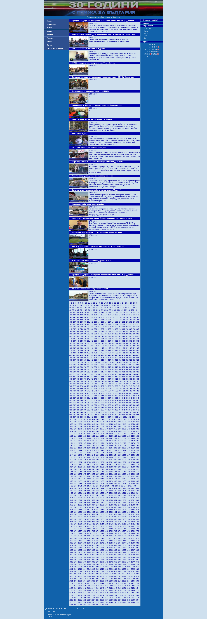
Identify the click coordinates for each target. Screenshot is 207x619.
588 (78, 369)
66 (97, 308)
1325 (76, 467)
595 (103, 369)
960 (120, 412)
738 (113, 386)
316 (106, 336)
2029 (80, 571)
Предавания (51, 24)
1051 (138, 424)
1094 (116, 431)
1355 (138, 469)
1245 (76, 455)
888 (78, 405)
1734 (120, 526)
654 (99, 377)
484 (135, 355)
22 (118, 303)
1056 (89, 426)
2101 (116, 581)
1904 (93, 552)
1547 (71, 500)
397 (110, 346)
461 (124, 353)
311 (89, 336)
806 (71, 396)
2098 (102, 581)
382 (127, 343)
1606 (120, 507)
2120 (129, 583)
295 (103, 334)
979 (117, 415)
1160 (124, 441)
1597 (80, 507)
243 (131, 327)
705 (137, 381)
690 (85, 381)
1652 (111, 514)
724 (135, 384)
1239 (120, 453)
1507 (107, 493)
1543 (124, 498)
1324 (71, 467)
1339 (138, 467)
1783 (124, 533)
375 (103, 343)
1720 (129, 524)
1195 (138, 445)
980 (120, 415)
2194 (102, 595)
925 (137, 407)
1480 (129, 488)
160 (120, 317)
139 (117, 315)
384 (135, 343)
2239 (89, 602)
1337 (129, 467)
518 (113, 360)
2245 (116, 602)
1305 (129, 462)
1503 (89, 493)
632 (92, 374)
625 (137, 372)
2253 (80, 605)
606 (71, 372)
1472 (93, 488)
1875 (107, 548)
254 (99, 329)
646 (71, 377)
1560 (129, 500)
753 (96, 388)
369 (82, 343)
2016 (93, 569)
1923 (107, 555)
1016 (124, 419)
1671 (124, 517)
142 (127, 315)
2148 (111, 588)
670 (85, 379)
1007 (85, 419)
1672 (129, 517)
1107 (102, 434)
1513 (133, 493)
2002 (102, 567)
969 (82, 415)
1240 (124, 453)
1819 (71, 541)
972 (92, 415)
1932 (76, 557)
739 (117, 386)
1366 (116, 472)
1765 (116, 531)
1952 (93, 560)
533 (96, 362)
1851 (71, 545)
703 (131, 381)
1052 (71, 426)
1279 (85, 460)
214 (99, 324)
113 (96, 312)
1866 (138, 545)
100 (119, 310)
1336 (124, 467)
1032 (124, 422)
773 (96, 391)
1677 (80, 519)
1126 (116, 436)
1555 (107, 500)
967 (75, 415)
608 (78, 372)
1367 (120, 472)
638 (113, 374)
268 (78, 331)
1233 (93, 453)
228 (78, 327)
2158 (85, 590)
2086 (120, 579)
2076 (76, 579)
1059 (102, 426)
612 (92, 372)
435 (103, 350)
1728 (93, 526)
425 (137, 348)
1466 (135, 486)
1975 (124, 562)
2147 (107, 588)
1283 (102, 460)
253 (96, 329)
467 (75, 355)
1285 (111, 460)
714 (99, 384)
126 (71, 315)
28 (134, 303)
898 (113, 405)
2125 (80, 586)
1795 (107, 536)
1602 (102, 507)
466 (71, 355)
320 (120, 336)
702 (127, 381)
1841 (98, 543)
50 (123, 305)
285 (137, 331)
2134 (120, 586)
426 (71, 350)
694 (99, 381)
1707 (71, 524)
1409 (93, 479)
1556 (111, 500)
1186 (98, 445)
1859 (107, 545)
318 (113, 336)
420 (120, 348)
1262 (80, 457)
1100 (71, 434)
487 (75, 358)
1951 (89, 560)
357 (110, 341)
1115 (138, 434)
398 (113, 346)
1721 (133, 524)
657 (110, 377)
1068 (71, 429)
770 (85, 391)
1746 (102, 529)
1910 (120, 552)
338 (113, 339)
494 (99, 358)
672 (92, 379)
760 (120, 388)
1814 (120, 538)
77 (126, 308)
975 (103, 415)
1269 (111, 457)
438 (113, 350)
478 (113, 355)
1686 (120, 519)
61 (84, 308)
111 (89, 312)
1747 (107, 529)
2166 (120, 590)
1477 (116, 488)
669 (82, 379)
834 (99, 398)
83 (73, 310)
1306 (133, 462)
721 (124, 384)
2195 (107, 595)
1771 (71, 533)
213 (96, 324)
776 (106, 391)
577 (110, 367)
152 (92, 317)
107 (75, 312)
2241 (98, 602)
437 (110, 350)
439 (117, 350)
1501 (80, 493)
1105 (93, 434)
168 (78, 320)
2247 (124, 602)
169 (82, 320)
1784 (129, 533)
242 (127, 327)
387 (75, 346)
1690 (138, 519)
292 (92, 334)
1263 (85, 457)
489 (82, 358)
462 (127, 353)
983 (131, 415)
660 (120, 377)
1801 (133, 536)
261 (124, 329)
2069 (116, 576)
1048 (124, 424)
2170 (138, 590)
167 (75, 320)
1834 (138, 541)
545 (137, 362)
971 (89, 415)
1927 (124, 555)
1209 (129, 448)
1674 (138, 517)
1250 (98, 455)
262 (127, 329)
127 (75, 315)
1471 (89, 488)
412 (92, 348)
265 (137, 329)
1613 (80, 510)
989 (82, 417)
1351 (120, 469)
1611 (71, 510)
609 (82, 372)
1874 (102, 548)
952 (92, 412)
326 (71, 339)
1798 (120, 536)
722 (127, 384)
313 (96, 336)
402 (127, 346)
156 (106, 317)
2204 (76, 598)
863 (131, 400)
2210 (102, 598)
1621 (116, 510)
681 (124, 379)
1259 (138, 455)
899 (117, 405)
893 (96, 405)
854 (99, 400)
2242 (102, 602)
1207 (120, 448)
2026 (138, 569)
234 (99, 327)
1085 (76, 431)
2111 (89, 583)
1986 (102, 564)
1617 (98, 510)
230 (85, 327)
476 (106, 355)
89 (89, 310)
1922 (102, 555)
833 (96, 398)
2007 (124, 567)
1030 (116, 422)
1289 (129, 460)
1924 (111, 555)
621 (124, 372)
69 (105, 308)
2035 (107, 571)
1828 (111, 541)
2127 (89, 586)
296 (106, 334)
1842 (102, 543)
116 (106, 312)
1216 (89, 450)
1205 (111, 448)
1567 (89, 503)
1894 (120, 550)
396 (106, 346)
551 (89, 365)
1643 (71, 514)
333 (96, 339)
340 (120, 339)
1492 (111, 491)
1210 (133, 448)
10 (86, 303)
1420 (71, 481)
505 (137, 358)
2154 (138, 588)
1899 (71, 552)
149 (82, 317)
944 (135, 410)
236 (106, 327)
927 (75, 410)
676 (106, 379)
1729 (98, 526)
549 (82, 365)
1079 (120, 429)
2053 (116, 574)
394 (99, 346)
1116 (71, 436)
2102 (120, 581)
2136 (129, 586)
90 (92, 310)
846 (71, 400)
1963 (71, 562)
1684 (111, 519)
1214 (80, 450)
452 (92, 353)
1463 (121, 486)
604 (135, 369)
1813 (116, 538)
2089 (133, 579)
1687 (124, 519)
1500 (76, 493)
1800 (129, 536)
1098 (133, 431)
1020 (71, 422)
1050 (133, 424)
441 (124, 350)
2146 (102, 588)
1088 (89, 431)
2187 (71, 595)
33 (78, 305)
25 (126, 303)
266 (71, 331)
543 (131, 362)
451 (89, 353)
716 (106, 384)
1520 (93, 495)
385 (137, 343)
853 (96, 400)
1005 (76, 419)
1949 (80, 560)
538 (113, 362)
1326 (80, 467)
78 (129, 308)
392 (92, 346)
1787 (71, 536)
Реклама (50, 38)
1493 (116, 491)
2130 (102, 586)
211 (89, 324)
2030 (85, 571)
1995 (71, 567)
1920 (93, 555)
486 (71, 358)
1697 (98, 522)
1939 (107, 557)
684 (135, 379)
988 (78, 417)
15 (99, 303)
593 (96, 369)
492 (92, 358)
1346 (98, 469)
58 (76, 308)
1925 (116, 555)
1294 (80, 462)
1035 (138, 422)
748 (78, 388)
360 (120, 341)
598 (113, 369)
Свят (145, 38)
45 (110, 305)
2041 (133, 571)
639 (117, 374)
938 (113, 410)
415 (103, 348)
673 (96, 379)
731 (89, 386)
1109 (111, 434)
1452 (71, 486)
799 (117, 393)
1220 (107, 450)
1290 (133, 460)
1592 (129, 505)
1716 (111, 524)
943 (131, 410)
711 (89, 384)
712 (92, 384)
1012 (107, 419)
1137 (93, 438)
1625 (133, 510)
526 (71, 362)
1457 (93, 486)
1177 (129, 443)
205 (137, 322)
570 (85, 367)
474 (99, 355)
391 (89, 346)
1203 (102, 448)
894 (99, 405)
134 (99, 315)
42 (102, 305)
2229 (116, 600)
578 (113, 367)
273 (96, 331)
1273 (129, 457)
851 (89, 400)
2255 (89, 605)
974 (99, 415)
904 (135, 405)
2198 (120, 595)
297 (110, 334)
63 (89, 308)
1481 (133, 488)
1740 (76, 529)
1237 (111, 453)
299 (117, 334)
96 (107, 310)
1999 (89, 567)
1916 (76, 555)
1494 (120, 491)
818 (113, 396)
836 (106, 398)
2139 (71, 588)
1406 (80, 479)
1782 (120, 533)
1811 (107, 538)
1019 (138, 419)
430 (85, 350)
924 (135, 407)
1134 (80, 438)
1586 (102, 505)
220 (120, 324)
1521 (98, 495)
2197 (116, 595)
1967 (89, 562)
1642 (138, 512)
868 (78, 403)
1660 (76, 517)
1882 (138, 548)
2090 (138, 579)
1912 (129, 552)
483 (131, 355)
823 (131, 396)
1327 (85, 467)
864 (135, 400)
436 (106, 350)
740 (120, 386)
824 (135, 396)
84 (76, 310)
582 (127, 367)
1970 (102, 562)
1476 (111, 488)
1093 (111, 431)
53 (131, 305)
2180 (111, 593)
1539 (107, 498)
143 (131, 315)
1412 (107, 479)
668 (78, 379)
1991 (124, 564)
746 (71, 388)
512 (92, 360)
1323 (138, 465)
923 (131, 407)
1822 (85, 541)
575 (103, 367)
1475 (107, 488)
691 (89, 381)
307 (75, 336)
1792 (93, 536)
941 (124, 410)
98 (113, 310)
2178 (102, 593)
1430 (116, 481)
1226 (133, 450)
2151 (124, 588)
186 (71, 322)
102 (126, 310)
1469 (80, 488)
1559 (124, 500)
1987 (107, 564)
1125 (111, 436)
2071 (124, 576)
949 (82, 412)
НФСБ (146, 33)
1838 (85, 543)
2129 (98, 586)
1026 (98, 422)
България (147, 29)
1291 (138, 460)
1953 (98, 560)
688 (78, 381)
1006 (80, 419)
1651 (107, 514)
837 (110, 398)
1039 (85, 424)
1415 (120, 479)
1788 (76, 536)
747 (75, 388)
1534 (85, 498)
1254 (116, 455)
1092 (107, 431)
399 (117, 346)
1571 (107, 503)
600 (120, 369)
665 (137, 377)
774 (99, 391)
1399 (120, 476)
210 (85, 324)
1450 (133, 484)
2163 (107, 590)
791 (89, 393)
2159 (89, 590)
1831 (124, 541)
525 (137, 360)
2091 (71, 581)
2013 (80, 569)
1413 (111, 479)
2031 (89, 571)
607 (75, 372)
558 (113, 365)
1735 (124, 526)
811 (89, 396)
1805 (80, 538)
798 (113, 393)
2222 (85, 600)
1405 (76, 479)
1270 (116, 457)
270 (85, 331)
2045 (80, 574)
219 (117, 324)
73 (115, 308)
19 (110, 303)
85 (78, 310)
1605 (116, 507)
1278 (80, 460)
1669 (116, 517)
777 (110, 391)
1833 (133, 541)
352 (92, 341)
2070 (120, 576)
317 (110, 336)
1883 (71, 550)
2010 (138, 567)
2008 (129, 567)
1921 (98, 555)
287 (75, 334)
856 (106, 400)
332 (92, 339)
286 (71, 334)
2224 (93, 600)
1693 (80, 522)
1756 (76, 531)
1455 (85, 486)
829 (82, 398)
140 (120, 315)
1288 (124, 460)
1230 (80, 453)
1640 (129, 512)
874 (99, 403)
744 (135, 386)
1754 (138, 529)
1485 (80, 491)
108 (78, 312)
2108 (76, 583)
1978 (138, 562)
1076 (107, 429)
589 (82, 369)
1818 (138, 538)
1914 (138, 552)
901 (124, 405)
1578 (138, 503)
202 (127, 322)
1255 (120, 455)
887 (75, 405)
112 (92, 312)
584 (135, 367)
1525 (116, 495)
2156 (76, 590)
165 (137, 317)
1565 (80, 503)
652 (92, 377)
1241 (129, 453)
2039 (124, 571)
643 (131, 374)
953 (96, 412)
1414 (116, 479)
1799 (124, 536)
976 (106, 415)
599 (117, 369)
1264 (89, 457)
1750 (120, 529)
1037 (76, 424)
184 (135, 320)
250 (85, 329)
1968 (93, 562)
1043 (102, 424)
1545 (133, 498)
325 (137, 336)
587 (75, 369)
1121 (93, 436)
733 (96, 386)
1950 (85, 560)
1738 (138, 526)
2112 (93, 583)
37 (89, 305)
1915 (71, 555)
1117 (76, 436)
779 (117, 391)
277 (110, 331)
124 (135, 312)
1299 (102, 462)
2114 (102, 583)
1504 (93, 493)
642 (127, 374)
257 (110, 329)
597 (110, 369)
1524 (111, 495)
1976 (129, 562)
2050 (102, 574)
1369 (129, 472)
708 (78, 384)
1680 (93, 519)
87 (84, 310)
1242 (133, 453)
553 (96, 365)
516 (106, 360)
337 (110, 339)
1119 (85, 436)
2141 (80, 588)
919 (117, 407)
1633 (98, 512)
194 (99, 322)
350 (85, 341)
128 (78, 315)
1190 (116, 445)
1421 (76, 481)
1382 (116, 474)
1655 (124, 514)
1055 (85, 426)
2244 (111, 602)
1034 (133, 422)
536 (106, 362)
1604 (111, 507)
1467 (71, 488)
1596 (76, 507)
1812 (111, 538)
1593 (133, 505)
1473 (98, 488)
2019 (107, 569)
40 (97, 305)
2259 (107, 605)
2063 (89, 576)
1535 (89, 498)
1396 (107, 476)
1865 (133, 545)
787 (75, 393)
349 (82, 341)
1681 (98, 519)
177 (110, 320)
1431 (120, 481)
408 (78, 348)
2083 (107, 579)
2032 (93, 571)
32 (76, 305)
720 (120, 384)
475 (103, 355)
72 (113, 308)
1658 (138, 514)
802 (127, 393)
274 (99, 331)
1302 (116, 462)
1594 (138, 505)
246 (71, 329)
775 (103, 391)
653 (96, 377)
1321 (129, 465)
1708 (76, 524)
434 (99, 350)
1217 (93, 450)
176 (106, 320)
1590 (120, 505)
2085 (116, 579)
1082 (133, 429)
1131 (138, 436)
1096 (124, 431)
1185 (93, 445)
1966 (85, 562)
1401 (129, 476)
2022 (120, 569)
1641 (133, 512)
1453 (76, 486)
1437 (76, 484)
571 (89, 367)
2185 (133, 593)
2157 (80, 590)
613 (96, 372)
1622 (120, 510)
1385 (129, 474)
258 (113, 329)
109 (82, 312)
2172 (76, 593)
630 (85, 374)
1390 (80, 476)
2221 (80, 600)
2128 (93, 586)
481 (124, 355)
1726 (85, 526)
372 (92, 343)
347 (75, 341)
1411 (102, 479)
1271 (120, 457)
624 (135, 372)
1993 (133, 564)
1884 (76, 550)
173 (96, 320)
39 (94, 305)
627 (75, 374)
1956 (111, 560)
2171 (71, 593)
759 (117, 388)
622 (127, 372)
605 (137, 369)
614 (99, 372)
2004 (111, 567)
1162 (133, 441)
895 (103, 405)
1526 (120, 495)
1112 (124, 434)
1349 (111, 469)
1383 (120, 474)
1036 (71, 424)
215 (103, 324)
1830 (120, 541)
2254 (85, 605)
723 (131, 384)
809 (82, 396)
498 (113, 358)
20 (113, 303)
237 (110, 327)
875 (103, 403)
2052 (111, 574)
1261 (76, 457)
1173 (111, 443)
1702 (120, 522)
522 (127, 360)
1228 (71, 453)
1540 (111, 498)
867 (75, 403)
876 (106, 403)
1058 (98, 426)
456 (106, 353)
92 (97, 310)
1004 (71, 419)
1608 (129, 507)
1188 (107, 445)
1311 (85, 465)
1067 (138, 426)
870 (85, 403)
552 (92, 365)
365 (137, 341)
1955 (107, 560)
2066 (102, 576)
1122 (98, 436)
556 (106, 365)
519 (117, 360)
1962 (138, 560)
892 (92, 405)
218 (113, 324)
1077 (111, 429)
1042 (98, 424)
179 (117, 320)
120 (120, 312)
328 (78, 339)
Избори (50, 41)
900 (120, 405)
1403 (138, 476)
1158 (116, 441)
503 (131, 358)
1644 (76, 514)
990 (85, 417)
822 (127, 396)
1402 (133, 476)
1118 (80, 436)
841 (124, 398)
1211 (138, 448)
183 (131, 320)
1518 (85, 495)
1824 (93, 541)
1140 (107, 438)
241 (124, 327)
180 (120, 320)
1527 (124, 495)
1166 (80, 443)
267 (75, 331)
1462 (117, 486)
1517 (80, 495)
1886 (85, 550)
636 (106, 374)
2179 (107, 593)
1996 (76, 567)
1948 (76, 560)
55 (136, 305)
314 (99, 336)
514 (99, 360)
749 (82, 388)
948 (78, 412)
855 (103, 400)
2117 (116, 583)
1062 (116, 426)
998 (113, 417)
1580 (76, 505)
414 (99, 348)
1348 (107, 469)
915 (103, 407)
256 (106, 329)
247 (75, 329)
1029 (111, 422)
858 (113, 400)
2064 (93, 576)
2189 (80, 595)
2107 (71, 583)
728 (78, 386)
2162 (102, 590)
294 (99, 334)
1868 (76, 548)
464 (135, 353)
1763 (107, 531)
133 (96, 315)
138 (113, 315)
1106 (98, 434)
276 (106, 331)
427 (75, 350)
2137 (133, 586)
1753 (133, 529)
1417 (129, 479)
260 (120, 329)
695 (103, 381)
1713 (98, 524)
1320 (124, 465)
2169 (133, 590)
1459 (102, 486)
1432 (124, 481)
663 (131, 377)
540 (120, 362)
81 (136, 308)
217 (110, 324)
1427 (102, 481)
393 (96, 346)
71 (110, 308)
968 (78, 415)
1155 (102, 441)
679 (117, 379)
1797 (116, 536)
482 (127, 355)
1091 (102, 431)
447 (75, 353)
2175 (89, 593)
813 (96, 396)
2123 (71, 586)
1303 (120, 462)
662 (127, 377)
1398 (116, 476)
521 (124, 360)
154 (99, 317)
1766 (120, 531)
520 (120, 360)
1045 (111, 424)
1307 (138, 462)
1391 (85, 476)
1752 (129, 529)
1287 (120, 460)
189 (82, 322)
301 (124, 334)
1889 (98, 550)
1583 (89, 505)
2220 (76, 600)
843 (131, 398)
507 (75, 360)
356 (106, 341)
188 (78, 322)
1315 (102, 465)
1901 (80, 552)
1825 (98, 541)
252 (92, 329)
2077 (80, 579)
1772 (76, 533)
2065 (98, 576)
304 (135, 334)
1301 (111, 462)
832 (92, 398)
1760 (93, 531)
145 (137, 315)
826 (71, 398)
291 (89, 334)
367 (75, 343)
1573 (116, 503)
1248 (89, 455)
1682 (102, 519)
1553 (98, 500)
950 (85, 412)
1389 (76, 476)
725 (137, 384)
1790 (85, 536)
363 (131, 341)
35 (84, 305)
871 (89, 403)
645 (137, 374)
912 (92, 407)
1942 (120, 557)
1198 (80, 448)
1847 (124, 543)
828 (78, 398)
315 (103, 336)
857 (110, 400)
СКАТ (146, 36)
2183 (124, 593)
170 (85, 320)
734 (99, 386)
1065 (129, 426)
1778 (102, 533)
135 (103, 315)
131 (89, 315)
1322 (133, 465)
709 (82, 384)
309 (82, 336)
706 (71, 384)
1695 (89, 522)
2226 (102, 600)
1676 (76, 519)
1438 (80, 484)
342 (127, 339)
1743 (89, 529)
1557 (116, 500)
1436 (71, 484)
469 (82, 355)
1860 (111, 545)
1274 (133, 457)
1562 (138, 500)
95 (105, 310)
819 (117, 396)
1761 (98, 531)
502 (127, 358)
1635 (107, 512)
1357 (76, 472)
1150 (80, 441)
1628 (76, 512)
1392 (89, 476)
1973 (116, 562)
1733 (116, 526)
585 (137, 367)
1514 (138, 493)
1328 (89, 467)
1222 (116, 450)
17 (105, 303)
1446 (116, 484)
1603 (107, 507)
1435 (138, 481)
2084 (111, 579)
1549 (80, 500)
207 (75, 324)
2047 (89, 574)
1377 (93, 474)
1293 (76, 462)
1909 (116, 552)
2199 (124, 595)
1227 (138, 450)
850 (85, 400)
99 (115, 310)
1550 (85, 500)
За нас (49, 45)
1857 (98, 545)
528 (78, 362)
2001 (98, 567)
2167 (124, 590)
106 (71, 312)
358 (113, 341)
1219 (102, 450)
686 (71, 381)
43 (105, 305)
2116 (111, 583)
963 (131, 412)
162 (127, 317)
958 (113, 412)
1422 (80, 481)
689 (82, 381)
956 (106, 412)
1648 (93, 514)
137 (110, 315)
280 (120, 331)
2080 (93, 579)
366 (71, 343)
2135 (124, 586)
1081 (129, 429)
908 (78, 407)
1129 (129, 436)
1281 (93, 460)
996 (106, 417)
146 (71, 317)
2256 (93, 605)
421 (124, 348)
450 (85, 353)
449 (82, 353)
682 (127, 379)
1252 (107, 455)
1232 (89, 453)
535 (103, 362)
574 (99, 367)
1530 (138, 495)
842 (127, 398)
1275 (138, 457)
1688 (129, 519)
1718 (120, 524)
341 (124, 339)
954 (99, 412)
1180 (71, 445)
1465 (130, 486)
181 (124, 320)
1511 (124, 493)
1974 (120, 562)
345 (137, 339)
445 (137, 350)
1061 (111, 426)
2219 (71, 600)
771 (89, 391)
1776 (93, 533)
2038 (120, 571)
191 (89, 322)
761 (124, 388)
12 (92, 303)
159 (117, 317)
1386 (133, 474)
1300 (107, 462)
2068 (111, 576)
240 (120, 327)
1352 (124, 469)
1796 (111, 536)
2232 (129, 600)
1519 (89, 495)
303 (131, 334)
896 (106, 405)
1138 (98, 438)
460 (120, 353)
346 (71, 341)
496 (106, 358)
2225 (98, 600)
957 (110, 412)
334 (99, 339)
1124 (107, 436)
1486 (85, 491)
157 (110, 317)
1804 (76, 538)
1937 (98, 557)
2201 (133, 595)
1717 (116, 524)
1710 (85, 524)
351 (89, 341)
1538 (102, 498)
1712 (93, 524)
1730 (102, 526)
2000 (93, 567)
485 (137, 355)
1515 (71, 495)
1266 (98, 457)
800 (120, 393)
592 (92, 369)
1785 (133, 533)
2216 (129, 598)
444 (135, 350)
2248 (129, 602)
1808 (93, 538)
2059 (71, 576)
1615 (89, 510)
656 (106, 377)
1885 (80, 550)
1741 (80, 529)
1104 (89, 434)
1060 (107, 426)
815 (103, 396)
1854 (85, 545)
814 (99, 396)
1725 (80, 526)
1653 (116, 514)
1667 (107, 517)
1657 (133, 514)
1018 (133, 419)
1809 (98, 538)
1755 (71, 531)
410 (85, 348)
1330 (98, 467)
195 (103, 322)
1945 (133, 557)
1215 (85, 450)
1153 (93, 441)
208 (78, 324)
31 (73, 305)
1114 (133, 434)
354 (99, 341)
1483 (71, 491)
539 (117, 362)
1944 (129, 557)
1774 (85, 533)
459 (117, 353)
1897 (133, 550)
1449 (129, 484)
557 (110, 365)
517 (110, 360)
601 (124, 369)
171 (89, 320)
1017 (129, 419)
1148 (71, 441)
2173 (80, 593)
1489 (98, 491)
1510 (120, 493)
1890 (102, 550)
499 (117, 358)
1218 (98, 450)
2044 (76, 574)
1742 (85, 529)
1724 (76, 526)
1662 (85, 517)
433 (96, 350)
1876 (111, 548)
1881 (133, 548)
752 (92, 388)
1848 (129, 543)
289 (82, 334)
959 (117, 412)
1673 (133, 517)
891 (89, 405)
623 (131, 372)
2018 (102, 569)
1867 (71, 548)
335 (103, 339)
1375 (85, 474)
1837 (80, 543)
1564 (76, 503)
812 (92, 396)
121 (124, 312)
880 (120, 403)
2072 (129, 576)
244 (135, 327)
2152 (129, 588)
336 (106, 339)
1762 (102, 531)
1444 (107, 484)
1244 (71, 455)
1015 (120, 419)
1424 (89, 481)
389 (82, 346)
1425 (93, 481)
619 (117, 372)
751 (89, 388)
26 (129, 303)
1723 (71, 526)
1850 (138, 543)
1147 (138, 438)
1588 (111, 505)
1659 (71, 517)
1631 (89, 512)
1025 (93, 422)
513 (96, 360)
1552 (93, 500)
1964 (76, 562)
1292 (71, 462)
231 (89, 327)
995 (103, 417)
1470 (85, 488)
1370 (133, 472)
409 (82, 348)
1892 (111, 550)
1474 (102, 488)
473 (96, 355)
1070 (80, 429)
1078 (116, 429)
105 (136, 310)
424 (135, 348)
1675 (71, 519)
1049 (129, 424)
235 (103, 327)
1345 (93, 469)
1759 (89, 531)
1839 (89, 543)
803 (131, 393)
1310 (80, 465)
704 (135, 381)
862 (127, 400)
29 (136, 303)
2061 (80, 576)
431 (89, 350)
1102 (80, 434)
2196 (111, 595)
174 (99, 320)
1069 (76, 429)
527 (75, 362)
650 (85, 377)
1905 (98, 552)
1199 (85, 448)
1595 (71, 507)
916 (106, 407)
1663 (89, 517)
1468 (76, 488)
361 (124, 341)
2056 (129, 574)
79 (131, 308)
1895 (124, 550)
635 (103, 374)
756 (106, 388)
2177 (98, 593)
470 (85, 355)
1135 (85, 438)
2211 (107, 598)
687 (75, 381)
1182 (80, 445)
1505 (98, 493)
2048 (93, 574)
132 (92, 315)
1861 (116, 545)
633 (96, 374)
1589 (116, 505)
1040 (89, 424)
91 (94, 310)
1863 (124, 545)
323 (131, 336)
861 (124, 400)
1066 (133, 426)
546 (71, 365)
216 (106, 324)
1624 (129, 510)
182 (127, 320)
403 (131, 346)
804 (135, 393)
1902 (85, 552)
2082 (102, 579)
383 (131, 343)
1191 (120, 445)
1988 (111, 564)
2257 (98, 605)
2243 (107, 602)
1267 (102, 457)
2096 (93, 581)
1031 (120, 422)
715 (103, 384)
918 (113, 407)
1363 (102, 472)
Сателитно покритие (55, 48)
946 (71, 412)
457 (110, 353)
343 (131, 339)
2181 (116, 593)
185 (137, 320)
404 (135, 346)
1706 (138, 522)
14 (97, 303)
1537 (98, 498)
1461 (112, 486)
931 (89, 410)
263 (131, 329)
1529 (133, 495)
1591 (124, 505)
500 (120, 358)
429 (82, 350)
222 (127, 324)
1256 (124, 455)
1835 (71, 543)
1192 (124, 445)
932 (92, 410)
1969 (98, 562)
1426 (98, 481)
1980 (76, 564)
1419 (138, 479)
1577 (133, 503)
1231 (85, 453)
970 (85, 415)
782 (127, 391)
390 (85, 346)
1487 (89, 491)
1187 (102, 445)
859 (117, 400)
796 (106, 393)
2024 (129, 569)
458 (113, 353)
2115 (107, 583)
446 (71, 353)
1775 (89, 533)
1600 (93, 507)
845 (137, 398)
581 (124, 367)
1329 (93, 467)
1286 (116, 460)
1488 (93, 491)
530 (85, 362)
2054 (120, 574)
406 (71, 348)
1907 (107, 552)
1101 (76, 434)
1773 (80, 533)
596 (106, 369)
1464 (126, 486)
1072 (89, 429)
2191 (89, 595)
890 (85, 405)
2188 (76, 595)
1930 (138, 555)
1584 (93, 505)
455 (103, 353)
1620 (111, 510)
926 (71, 410)
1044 (107, 424)
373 (96, 343)
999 (117, 417)
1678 (85, 519)
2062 (85, 576)
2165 (116, 590)
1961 (133, 560)
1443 (102, 484)
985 (137, 415)
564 (135, 365)
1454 (80, 486)
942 (127, 410)
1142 (116, 438)
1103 (85, 434)
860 (120, 400)
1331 (102, 467)
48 (118, 305)
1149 (76, 441)
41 (99, 305)
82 (70, 310)
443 (131, 350)
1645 (80, 514)
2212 (111, 598)
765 (137, 388)
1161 (129, 441)
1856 (93, 545)
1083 (138, 429)
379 (117, 343)
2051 (107, 574)
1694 (85, 522)
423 (131, 348)
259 (117, 329)
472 (92, 355)
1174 (116, 443)
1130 (133, 436)
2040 (129, 571)
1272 (124, 457)
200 (120, 322)
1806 (85, 538)
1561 (133, 500)
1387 (138, 474)
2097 (98, 581)
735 (103, 386)
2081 (98, 579)
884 (135, 403)
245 (137, 327)
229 (82, 327)
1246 (80, 455)
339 (117, 339)
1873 (98, 548)
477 (110, 355)
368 (78, 343)
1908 (111, 552)
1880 (129, 548)
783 (131, 391)
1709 (80, 524)
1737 (133, 526)
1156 (107, 441)
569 (82, 367)
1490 (102, 491)
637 (110, 374)
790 (85, 393)
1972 (111, 562)
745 (137, 386)
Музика (49, 31)
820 (120, 396)
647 (75, 377)
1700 (111, 522)
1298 (98, 462)
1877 (116, 548)
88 (86, 310)
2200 (129, 595)
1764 (111, 531)
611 (89, 372)
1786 (138, 533)
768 (78, 391)
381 (124, 343)
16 (102, 303)
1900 (76, 552)
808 (78, 396)
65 (94, 308)
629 (82, 374)
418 (113, 348)
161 (124, 317)
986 (71, 417)
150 (85, 317)
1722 (138, 524)
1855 (89, 545)
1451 (138, 484)
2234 (138, 600)
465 (137, 353)
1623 (124, 510)
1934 (85, 557)
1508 (111, 493)
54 (134, 305)
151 (89, 317)
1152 (89, 441)
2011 (71, 569)
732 (92, 386)
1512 (129, 493)
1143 (120, 438)
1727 (89, 526)
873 (96, 403)
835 (103, 398)
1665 (98, 517)
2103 (124, 581)
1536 (93, 498)
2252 (76, 605)
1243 (138, 453)
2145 (98, 588)
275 (103, 331)
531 (89, 362)
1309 (76, 465)
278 (113, 331)
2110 (85, 583)
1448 (124, 484)
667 (75, 379)
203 (131, 322)
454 (99, 353)
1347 (102, 469)
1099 (138, 431)
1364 (107, 472)
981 (124, 415)
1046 (116, 424)
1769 (133, 531)
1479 (124, 488)
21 (115, 303)
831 (89, 398)
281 (124, 331)
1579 (71, 505)
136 (106, 315)
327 (75, 339)
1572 (111, 503)
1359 (85, 472)
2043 (71, 574)
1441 (93, 484)
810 (85, 396)
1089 (93, 431)
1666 (102, 517)
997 (110, 417)
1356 (71, 472)
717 (110, 384)
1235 (102, 453)
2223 (89, 600)
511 (89, 360)
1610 (138, 507)
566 (71, 367)
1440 (89, 484)
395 (103, 346)
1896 (129, 550)
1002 (130, 417)
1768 (129, 531)
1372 (71, 474)
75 (121, 308)
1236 (107, 453)
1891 (107, 550)
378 (113, 343)
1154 (98, 441)
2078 (85, 579)
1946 (138, 557)
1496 (129, 491)
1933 (80, 557)
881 (124, 403)
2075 (71, 579)
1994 (138, 564)
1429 (111, 481)
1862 (120, 545)
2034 (102, 571)
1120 (89, 436)
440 (120, 350)
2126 (85, 586)
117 (110, 312)
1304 (124, 462)
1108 (107, 434)
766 (71, 391)
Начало (49, 21)
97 (110, 310)
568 (78, 367)
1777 (98, 533)
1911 (124, 552)
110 (85, 312)
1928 (129, 555)
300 (120, 334)
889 (82, 405)
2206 (85, 598)
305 (137, 334)
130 (85, 315)
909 (82, 407)
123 (131, 312)
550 (85, 365)
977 (110, 415)
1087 (85, 431)
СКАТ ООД (51, 612)
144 (135, 315)
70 (107, 308)
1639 (124, 512)
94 (102, 310)
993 (96, 417)
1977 (133, 562)
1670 (120, 517)
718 (113, 384)
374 (99, 343)
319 (117, 336)
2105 (133, 581)
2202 (138, 595)
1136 (89, 438)
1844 (111, 543)
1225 (129, 450)
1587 (107, 505)
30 (70, 305)
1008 (89, 419)
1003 (134, 417)
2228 (111, 600)
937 (110, 410)
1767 (124, 531)
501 (124, 358)
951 (89, 412)
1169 (93, 443)
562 (127, 365)
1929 (133, 555)
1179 (138, 443)
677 (110, 379)
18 (107, 303)
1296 (89, 462)
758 (113, 388)
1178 (133, 443)
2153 (133, 588)
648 (78, 377)
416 (106, 348)
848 (78, 400)
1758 (85, 531)
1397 (111, 476)
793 (96, 393)
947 (75, 412)
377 (110, 343)
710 (85, 384)
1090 (98, 431)
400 (120, 346)
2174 (85, 593)
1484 (76, 491)
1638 (120, 512)
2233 (133, 600)
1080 (124, 429)
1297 (93, 462)
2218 (138, 598)
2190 (85, 595)
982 (127, 415)
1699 (107, 522)
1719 (124, 524)
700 (120, 381)
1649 (98, 514)
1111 (120, 434)
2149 (116, 588)
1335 (120, 467)
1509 (116, 493)
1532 (76, 498)
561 (124, 365)
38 (92, 305)
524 (135, 360)
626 (71, 374)
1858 (102, 545)
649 (82, 377)
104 (133, 310)
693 (96, 381)
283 (131, 331)
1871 (89, 548)
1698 (102, 522)
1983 (89, 564)
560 (120, 365)
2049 (98, 574)
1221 (111, 450)
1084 (71, 431)
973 (96, 415)
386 (71, 346)
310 (85, 336)
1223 (120, 450)
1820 (76, 541)
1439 (85, 484)
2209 (98, 598)
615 (103, 372)
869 (82, 403)
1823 (89, 541)
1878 (120, 548)
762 (127, 388)
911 (89, 407)
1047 (120, 424)
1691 (71, 522)
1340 (71, 469)
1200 (89, 448)
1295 (85, 462)
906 (71, 407)
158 (113, 317)
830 (85, 398)
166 (71, 320)
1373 (76, 474)
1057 (93, 426)
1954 (102, 560)
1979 (71, 564)
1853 (80, 545)
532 (92, 362)
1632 (93, 512)
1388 (71, 476)
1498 (138, 491)
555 (103, 365)
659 (117, 377)
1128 (124, 436)
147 (75, 317)
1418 (133, 479)
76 (123, 308)
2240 (93, 602)
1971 (107, 562)
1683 (107, 519)
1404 (71, 479)
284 (135, 331)
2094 (85, 581)
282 (127, 331)
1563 (71, 503)
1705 (133, 522)
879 (117, 403)
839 (117, 398)
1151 (85, 441)
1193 (129, 445)
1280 (89, 460)
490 (85, 358)
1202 (98, 448)
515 (103, 360)
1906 (102, 552)
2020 (111, 569)
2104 (129, 581)
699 (117, 381)
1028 (107, 422)
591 (89, 369)
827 (75, 398)
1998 (85, 567)
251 (89, 329)
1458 (98, 486)
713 (96, 384)
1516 (76, 495)
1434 (133, 481)
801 (124, 393)
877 (110, 403)
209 (82, 324)
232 (92, 327)
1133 (76, 438)
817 (110, 396)
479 (117, 355)
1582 (85, 505)
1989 (116, 564)
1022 (80, 422)
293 (96, 334)
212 (92, 324)
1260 (71, 457)
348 (78, 341)
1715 (107, 524)
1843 (107, 543)
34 (81, 305)
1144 (124, 438)
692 (92, 381)
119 (117, 312)
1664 (93, 517)
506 (71, 360)
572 (92, 367)
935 (103, 410)
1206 (116, 448)
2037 (116, 571)
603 (131, 369)
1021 (76, 422)
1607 (124, 507)
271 (89, 331)
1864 (129, 545)
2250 (138, 602)
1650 (102, 514)
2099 (107, 581)
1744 (93, 529)
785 (137, 391)
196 (106, 322)
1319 (120, 465)
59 (78, 308)
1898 (138, 550)
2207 (89, 598)
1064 (124, 426)
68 (102, 308)
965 (137, 412)
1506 (102, 493)
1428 (107, 481)
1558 (120, 500)
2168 (129, 590)
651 (89, 377)
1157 (111, 441)
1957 (116, 560)
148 (78, 317)
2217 (133, 598)
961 (124, 412)
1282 (98, 460)
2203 (71, 598)
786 (71, 393)
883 (131, 403)
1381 (111, 474)
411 (89, 348)
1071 (85, 429)
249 (82, 329)
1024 (89, 422)
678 (113, 379)
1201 (93, 448)
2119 (124, 583)
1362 (98, 472)
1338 (133, 467)
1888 (93, 550)
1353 (129, 469)
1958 (120, 560)
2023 (124, 569)
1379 (102, 474)
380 (120, 343)
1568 (93, 503)
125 (137, 312)
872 (92, 403)
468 (78, 355)
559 (117, 365)
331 (89, 339)
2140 (76, 588)
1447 (120, 484)
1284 (107, 460)
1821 (80, 541)
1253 (111, 455)
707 (75, 384)
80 (134, 308)
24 (123, 303)
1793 (98, 536)
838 (113, 398)
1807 (89, 538)
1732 (111, 526)
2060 (76, 576)
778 (113, 391)
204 (135, 322)
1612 (76, 510)
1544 (129, 498)
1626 (138, 510)
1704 (129, 522)
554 (99, 365)
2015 (89, 569)
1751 (124, 529)
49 (121, 305)
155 (103, 317)
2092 (76, 581)
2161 (98, 590)
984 (135, 415)
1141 (111, 438)
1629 (80, 512)
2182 (120, 593)
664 (135, 377)
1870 (85, 548)
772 (92, 391)
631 (89, 374)
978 (113, 415)
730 (85, 386)
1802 (138, 536)
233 (96, 327)
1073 (93, 429)
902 (127, 405)
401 (124, 346)
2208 (93, 598)
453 (96, 353)
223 (131, 324)
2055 (124, 574)
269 (82, 331)
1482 (138, 488)
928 (78, 410)
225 (137, 324)
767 (75, 391)
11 (89, 303)
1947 (71, 560)
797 (110, 393)
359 (117, 341)
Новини (50, 35)
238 (113, 327)
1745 (98, 529)
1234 (98, 453)
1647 (89, 514)
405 (137, 346)
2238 (85, 602)
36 (86, 305)
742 (127, 386)
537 (110, 362)
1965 (80, 562)
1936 (93, 557)
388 (78, 346)
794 (99, 393)
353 (96, 341)
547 (75, 365)
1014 (116, 419)
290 (85, 334)
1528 (129, 495)
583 (131, 367)
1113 (129, 434)
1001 (125, 417)
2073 (133, 576)
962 (127, 412)
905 (137, 405)
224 (135, 324)
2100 (111, 581)
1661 (80, 517)
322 (127, 336)
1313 (93, 465)
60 (81, 308)
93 (99, 310)
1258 (133, 455)
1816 (129, 538)
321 (124, 336)
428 (78, 350)
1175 (120, 443)
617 (110, 372)
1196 (71, 448)
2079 (89, 579)
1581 (80, 505)
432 (92, 350)
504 (135, 358)
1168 (89, 443)
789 (82, 393)
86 (81, 310)
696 (106, 381)
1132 (71, 438)
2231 (124, 600)
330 (85, 339)
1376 (89, 474)
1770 (138, 531)
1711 (89, 524)
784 (135, 391)
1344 (89, 469)
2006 (120, 567)
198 (113, 322)
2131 (107, 586)
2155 (71, 590)
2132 (111, 586)
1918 (85, 555)
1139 (102, 438)
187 (75, 322)
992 (92, 417)
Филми (49, 28)
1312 (89, 465)
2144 (93, 588)
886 (71, 405)
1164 (71, 443)
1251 (102, 455)
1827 (107, 541)
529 (82, 362)
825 (137, 396)
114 (99, 312)
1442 (98, 484)
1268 (107, 457)
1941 (116, 557)
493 (96, 358)
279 (117, 331)
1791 (89, 536)
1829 (116, 541)
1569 (98, 503)
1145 (129, 438)
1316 (107, 465)
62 (86, 308)
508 (78, 360)
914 (99, 407)
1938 (102, 557)
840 (120, 398)
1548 (76, 500)
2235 (71, 602)
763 (131, 388)
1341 (76, 469)
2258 (102, 605)
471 (89, 355)
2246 (120, 602)
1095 (120, 431)
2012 (76, 569)
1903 (89, 552)
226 (71, 327)
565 (137, 365)
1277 (76, 460)
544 (135, 362)
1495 (124, 491)
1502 (85, 493)
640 (120, 374)
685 (137, 379)
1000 (121, 417)
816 (106, 396)
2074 (138, 576)
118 (113, 312)
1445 (111, 484)
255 (103, 329)
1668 (111, 517)
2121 (133, 583)
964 (135, 412)
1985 (98, 564)
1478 (120, 488)
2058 (138, 574)
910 (85, 407)
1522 (102, 495)
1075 (102, 429)
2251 (71, 605)
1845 (116, 543)
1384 (124, 474)
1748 (111, 529)
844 (135, 398)
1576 (129, 503)
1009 (93, 419)
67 (99, 308)
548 (78, 365)
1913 (133, 552)
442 (127, 350)
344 (135, 339)
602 (127, 369)
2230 (120, 600)
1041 (93, 424)
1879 (124, 548)
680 (120, 379)
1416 (124, 479)
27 (131, 303)
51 (126, 305)
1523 (107, 495)
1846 (120, 543)
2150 (120, 588)
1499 (71, 493)
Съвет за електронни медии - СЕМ (59, 615)
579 (117, 367)
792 (92, 393)
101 (122, 310)
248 (78, 329)
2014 (85, 569)
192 (92, 322)
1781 (116, 533)
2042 (138, 571)
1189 (111, 445)
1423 (85, 481)
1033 (129, 422)
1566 (85, 503)
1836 (76, 543)
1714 (102, 524)
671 (89, 379)
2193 (98, 595)
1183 (85, 445)
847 (75, 400)
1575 (124, 503)
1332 (107, 467)
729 (82, 386)
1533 (80, 498)
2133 (116, 586)
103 (129, 310)
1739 (71, 529)
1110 (116, 434)
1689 (133, 519)
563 (131, 365)
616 (106, 372)
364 (135, 341)
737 (110, 386)
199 (117, 322)
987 (75, 417)
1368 (124, 472)
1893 (116, 550)
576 (106, 367)
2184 (129, 593)
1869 (80, 548)
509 (82, 360)
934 (99, 410)
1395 (102, 476)
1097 (129, 431)
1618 (102, 510)
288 (78, 334)
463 (131, 353)
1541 (116, 498)
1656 (129, 514)
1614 (85, 510)
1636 (111, 512)
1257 (129, 455)
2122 (138, 583)
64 (92, 308)
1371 (138, 472)
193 (96, 322)
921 (124, 407)
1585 (98, 505)
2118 (120, 583)
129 (82, 315)
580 (120, 367)
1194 (133, 445)
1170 (98, 443)
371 (89, 343)
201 (124, 322)
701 (124, 381)
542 (127, 362)
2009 (133, 567)
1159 (120, 441)
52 (129, 305)
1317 (111, 465)
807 (75, 396)
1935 (89, 557)
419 (117, 348)
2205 (80, 598)
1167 (85, 443)
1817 (133, 538)
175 (103, 320)
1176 (124, 443)
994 (99, 417)
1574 (120, 503)
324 (135, 336)
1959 (124, 560)
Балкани (147, 31)
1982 (85, 564)
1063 (120, 426)
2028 (76, 571)
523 (131, 360)
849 (82, 400)
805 (137, 393)
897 (110, 405)
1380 (107, 474)
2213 (116, 598)
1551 (89, 500)
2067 (107, 576)
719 (117, 384)
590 (85, 369)
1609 (133, 507)
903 (131, 405)
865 (137, 400)
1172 (107, 443)
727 (75, 386)
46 (113, 305)
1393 (93, 476)
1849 (133, 543)
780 (120, 391)
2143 (89, 588)
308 (78, 336)
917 (110, 407)
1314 (98, 465)
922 (127, 407)
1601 (98, 507)
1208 (124, 448)
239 (117, 327)
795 (103, 393)
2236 (76, 602)
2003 (107, 567)
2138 (138, 586)
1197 (76, 448)
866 (71, 403)
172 (92, 320)
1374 (80, 474)
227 (75, 327)
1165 (76, 443)
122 (127, 312)
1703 (124, 522)
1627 (71, 512)
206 (71, 324)
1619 (107, 510)
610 (85, 372)
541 (124, 362)
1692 (76, 522)
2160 (93, 590)
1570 (102, 503)
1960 (129, 560)
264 (135, 329)
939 (117, 410)
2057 (133, 574)
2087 (124, 579)
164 (135, 317)
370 (85, 343)
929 (82, 410)
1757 (80, 531)
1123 (102, 436)
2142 (85, 588)
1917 (80, 555)
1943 (124, 557)
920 (120, 407)
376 (106, 343)
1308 (71, 465)
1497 (133, 491)
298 (113, 334)
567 (75, 367)
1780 (111, 533)
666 (71, 379)
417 (110, 348)
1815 (124, 538)
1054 (80, 426)
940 (120, 410)
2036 (111, 571)
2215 (124, 598)
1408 (89, 479)
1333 (111, 467)
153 (96, 317)
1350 (116, 469)
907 (75, 407)
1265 (93, 457)
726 (71, 386)
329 (82, 339)
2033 (98, 571)
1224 (124, 450)
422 (127, 348)
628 (78, 374)
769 (82, 391)
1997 (80, 567)
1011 (102, 419)
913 (96, 407)
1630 (85, 512)
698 (113, 381)
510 (85, 360)
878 (113, 403)
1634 (102, 512)
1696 (93, 522)
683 (131, 379)
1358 (80, 472)
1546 (138, 498)
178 (113, 320)
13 (94, 303)
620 (120, 372)
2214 (120, 598)
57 (73, 308)
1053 (76, 426)
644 (135, 374)
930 (85, 410)
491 (89, 358)
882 (127, 403)
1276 (71, 460)
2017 (98, 569)
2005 (116, 567)
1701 (116, 522)
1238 (116, 453)
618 (113, 372)
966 (71, 415)
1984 (93, 564)
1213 (76, 450)
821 (124, 396)
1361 (93, 472)
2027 (71, 571)
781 (124, 391)
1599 (89, 507)
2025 (133, 569)
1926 (120, 555)
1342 (80, 469)
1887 (89, 550)
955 (103, 412)
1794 (102, 536)
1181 (76, 445)
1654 (120, 514)
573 (96, 367)
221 (124, 324)
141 (124, 315)
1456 (89, 486)
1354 (133, 469)
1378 (98, 474)
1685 (116, 519)
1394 (98, 476)
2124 (76, 586)
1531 (71, 498)
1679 (89, 519)
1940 (111, 557)
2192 (93, 595)
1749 (116, 529)
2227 (107, 600)
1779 (107, 533)
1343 (85, 469)
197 (110, 322)
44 (107, 305)
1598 (85, 507)
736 (106, 386)
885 (137, 403)
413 (96, 348)
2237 (80, 602)
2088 (129, 579)
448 (78, 353)
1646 (85, 514)
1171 (102, 443)
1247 (85, 455)
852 (92, 400)
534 (99, 362)
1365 (111, 472)
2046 (85, 574)
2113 (98, 583)
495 (103, 358)
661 (124, 377)
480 (120, 355)
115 (103, 312)
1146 (133, 438)
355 (103, 341)
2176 (93, 593)
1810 (102, 538)
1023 (85, 422)
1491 (107, 491)
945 (137, 410)
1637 (116, 512)
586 (71, 369)
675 (103, 379)
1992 (129, 564)
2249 (133, 602)
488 (78, 358)
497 (110, 358)
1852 (76, 545)
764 (135, 388)
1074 (98, 429)
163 (131, 317)
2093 (80, 581)
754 (99, 388)
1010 (98, 419)
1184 (89, 445)
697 (110, 381)
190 (85, 322)
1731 (107, 526)
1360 (89, 472)
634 (99, 374)
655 (103, 377)
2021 (116, 569)
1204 (107, 448)
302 (127, 334)
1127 (120, 436)
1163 (138, 441)
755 (103, 388)
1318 (116, 465)
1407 (85, 479)
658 (113, 377)
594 (99, 369)
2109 (80, 583)
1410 (98, 479)
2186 (138, 593)
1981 (80, 564)
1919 (89, 555)
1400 (124, 476)
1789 (80, 536)
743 (131, 386)
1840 (93, 543)
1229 (76, 453)
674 (99, 379)
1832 (129, 541)
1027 (102, 422)
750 (85, 388)
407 (75, 348)
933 (96, 410)
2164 (111, 590)
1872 (93, 548)
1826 (102, 541)
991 (89, 417)
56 (70, 308)
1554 (102, 500)
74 (118, 308)
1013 (111, 419)
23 (121, 303)
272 (92, 331)
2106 (138, 581)
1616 (93, 510)
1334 (116, 467)
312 (92, 336)
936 (106, 410)
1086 (80, 431)
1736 (129, 526)
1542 (120, 498)
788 (78, 393)
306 (71, 336)
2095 (89, 581)
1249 (93, 455)
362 (127, 341)
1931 (71, 557)
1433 (129, 481)
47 (115, 305)
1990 (120, 564)
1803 (71, 538)
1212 (71, 450)
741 (124, 386)
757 (110, 388)
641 (124, 374)
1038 (80, 424)
